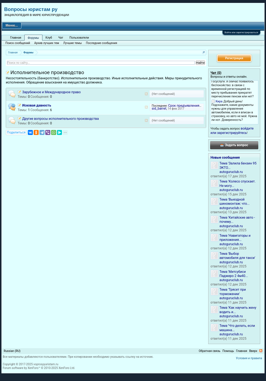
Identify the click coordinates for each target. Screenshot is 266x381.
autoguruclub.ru (231, 172)
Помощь (228, 351)
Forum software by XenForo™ (39, 368)
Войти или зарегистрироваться (241, 32)
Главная (15, 37)
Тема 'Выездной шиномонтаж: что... (234, 201)
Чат (60, 37)
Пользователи (79, 37)
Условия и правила (249, 358)
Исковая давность (36, 105)
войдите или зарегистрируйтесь (232, 130)
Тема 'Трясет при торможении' (232, 292)
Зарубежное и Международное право (51, 92)
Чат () (216, 73)
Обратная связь (209, 351)
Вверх (253, 351)
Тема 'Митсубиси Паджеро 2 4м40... (233, 274)
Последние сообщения (101, 43)
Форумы (33, 37)
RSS (146, 93)
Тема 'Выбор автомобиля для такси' (237, 256)
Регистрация (234, 58)
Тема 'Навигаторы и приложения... (235, 238)
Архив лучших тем (46, 43)
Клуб (49, 37)
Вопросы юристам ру (30, 9)
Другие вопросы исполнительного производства (60, 119)
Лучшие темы (72, 43)
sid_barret (159, 108)
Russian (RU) (12, 351)
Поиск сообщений (17, 43)
